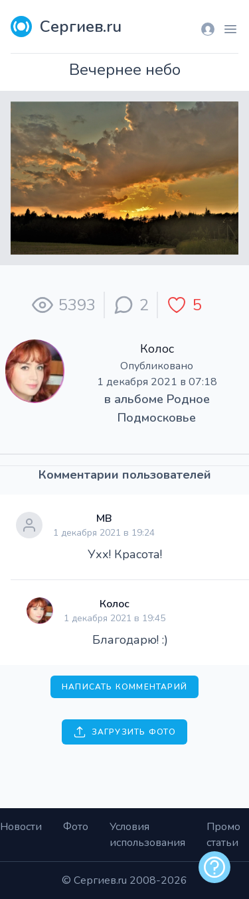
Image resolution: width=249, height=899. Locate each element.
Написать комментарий (124, 687)
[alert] (214, 867)
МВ (104, 518)
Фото (75, 826)
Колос (157, 349)
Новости (21, 826)
